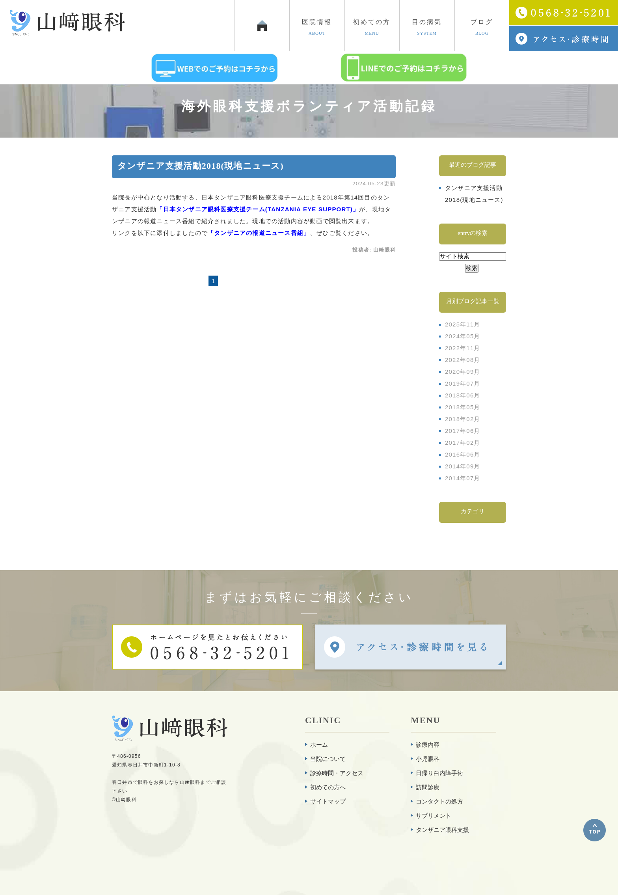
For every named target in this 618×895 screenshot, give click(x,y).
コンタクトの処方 (439, 801)
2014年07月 (462, 478)
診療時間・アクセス (336, 773)
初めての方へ (328, 787)
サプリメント (433, 815)
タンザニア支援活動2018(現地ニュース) (200, 166)
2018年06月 (462, 395)
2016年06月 (462, 454)
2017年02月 (462, 442)
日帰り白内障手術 (439, 773)
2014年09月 (462, 466)
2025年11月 (462, 324)
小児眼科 (427, 758)
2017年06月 (462, 430)
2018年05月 (462, 407)
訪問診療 (427, 787)
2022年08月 (462, 359)
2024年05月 (462, 336)
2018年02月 (462, 419)
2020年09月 (462, 371)
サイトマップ (328, 801)
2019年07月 (462, 383)
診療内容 (427, 744)
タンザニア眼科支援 (442, 829)
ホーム (319, 744)
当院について (328, 758)
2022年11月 (462, 348)
